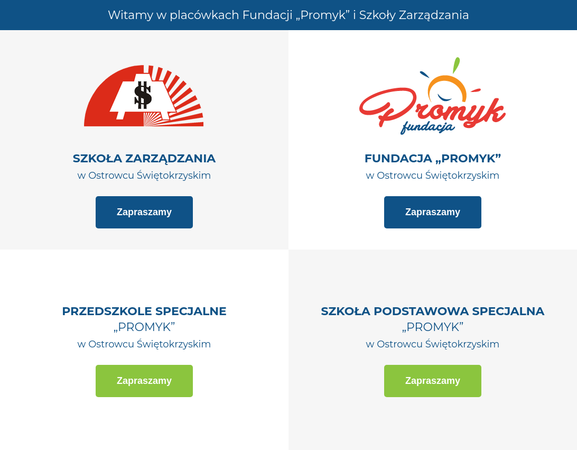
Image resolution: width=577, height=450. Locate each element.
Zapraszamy (144, 212)
